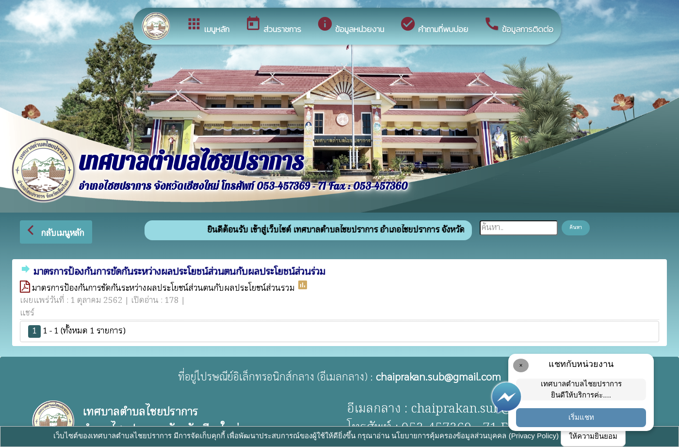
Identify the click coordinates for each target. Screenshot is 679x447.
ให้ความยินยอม (593, 436)
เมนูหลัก (207, 25)
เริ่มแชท (581, 417)
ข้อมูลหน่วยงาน (350, 25)
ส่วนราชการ (273, 25)
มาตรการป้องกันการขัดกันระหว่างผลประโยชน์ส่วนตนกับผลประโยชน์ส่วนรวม (164, 288)
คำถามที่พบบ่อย (434, 25)
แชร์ (27, 313)
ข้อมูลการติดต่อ (518, 25)
